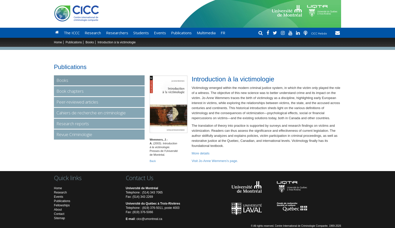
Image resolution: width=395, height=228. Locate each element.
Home (58, 42)
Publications (181, 32)
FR (223, 32)
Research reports (72, 123)
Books (89, 42)
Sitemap (59, 218)
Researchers (117, 32)
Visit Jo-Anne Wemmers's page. (215, 161)
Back (153, 160)
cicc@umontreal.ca (149, 219)
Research (93, 32)
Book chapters (70, 91)
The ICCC (72, 32)
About (58, 209)
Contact (59, 214)
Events (160, 32)
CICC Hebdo (319, 33)
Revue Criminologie (74, 134)
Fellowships (62, 205)
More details (201, 153)
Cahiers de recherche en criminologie (91, 113)
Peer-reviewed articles (77, 102)
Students (141, 32)
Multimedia (206, 32)
